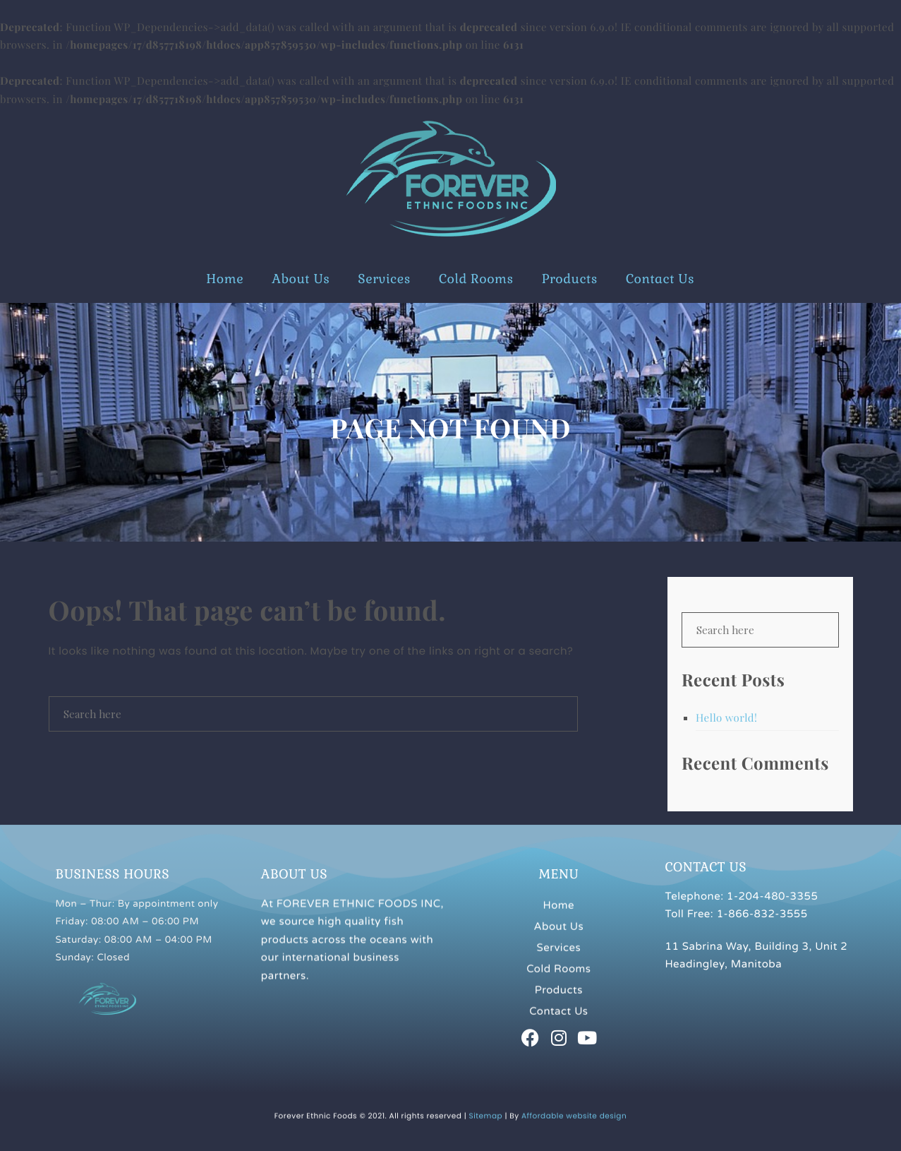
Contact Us (660, 279)
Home (224, 279)
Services (384, 279)
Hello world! (726, 717)
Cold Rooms (476, 279)
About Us (300, 279)
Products (570, 279)
